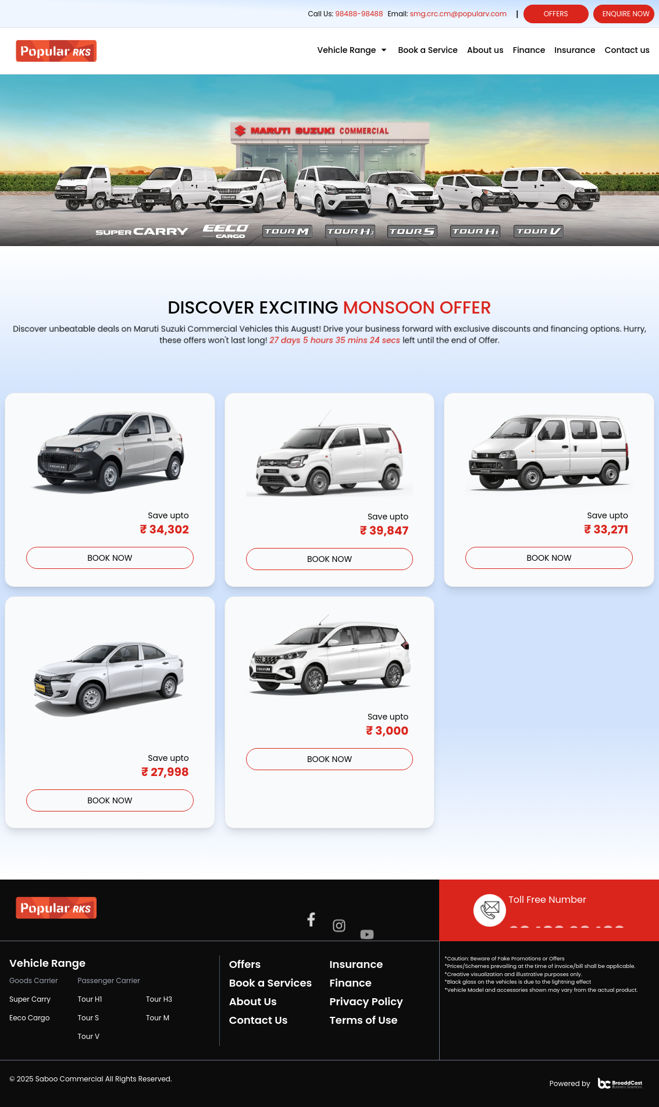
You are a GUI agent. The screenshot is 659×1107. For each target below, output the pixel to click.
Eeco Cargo (29, 1018)
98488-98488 (358, 14)
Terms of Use (363, 1020)
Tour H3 (159, 999)
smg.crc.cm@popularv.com (457, 14)
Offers (245, 964)
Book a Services (270, 983)
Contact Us (258, 1020)
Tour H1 (90, 999)
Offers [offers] (556, 14)
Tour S (88, 1018)
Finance (350, 983)
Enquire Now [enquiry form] (626, 14)
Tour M (157, 1018)
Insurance (356, 964)
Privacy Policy (365, 1001)
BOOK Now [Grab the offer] (109, 558)
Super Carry (30, 999)
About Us (253, 1001)
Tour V (89, 1036)
